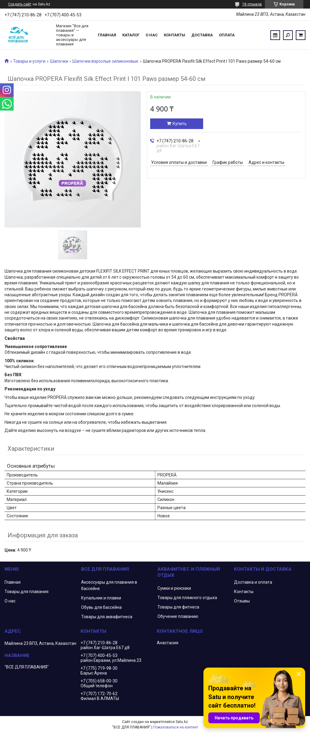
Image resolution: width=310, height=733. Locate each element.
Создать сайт (19, 4)
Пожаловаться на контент (175, 727)
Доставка (202, 35)
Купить (180, 123)
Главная (107, 35)
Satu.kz (182, 722)
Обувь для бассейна (101, 607)
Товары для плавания (26, 591)
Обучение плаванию (177, 616)
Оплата (227, 35)
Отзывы (242, 601)
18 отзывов (252, 4)
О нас (152, 35)
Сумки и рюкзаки (174, 588)
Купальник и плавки (101, 597)
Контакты (174, 35)
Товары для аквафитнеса (106, 616)
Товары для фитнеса (178, 607)
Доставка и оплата (253, 582)
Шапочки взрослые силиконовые (105, 61)
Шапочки (59, 61)
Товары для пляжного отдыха (187, 597)
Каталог (131, 35)
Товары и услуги (29, 61)
